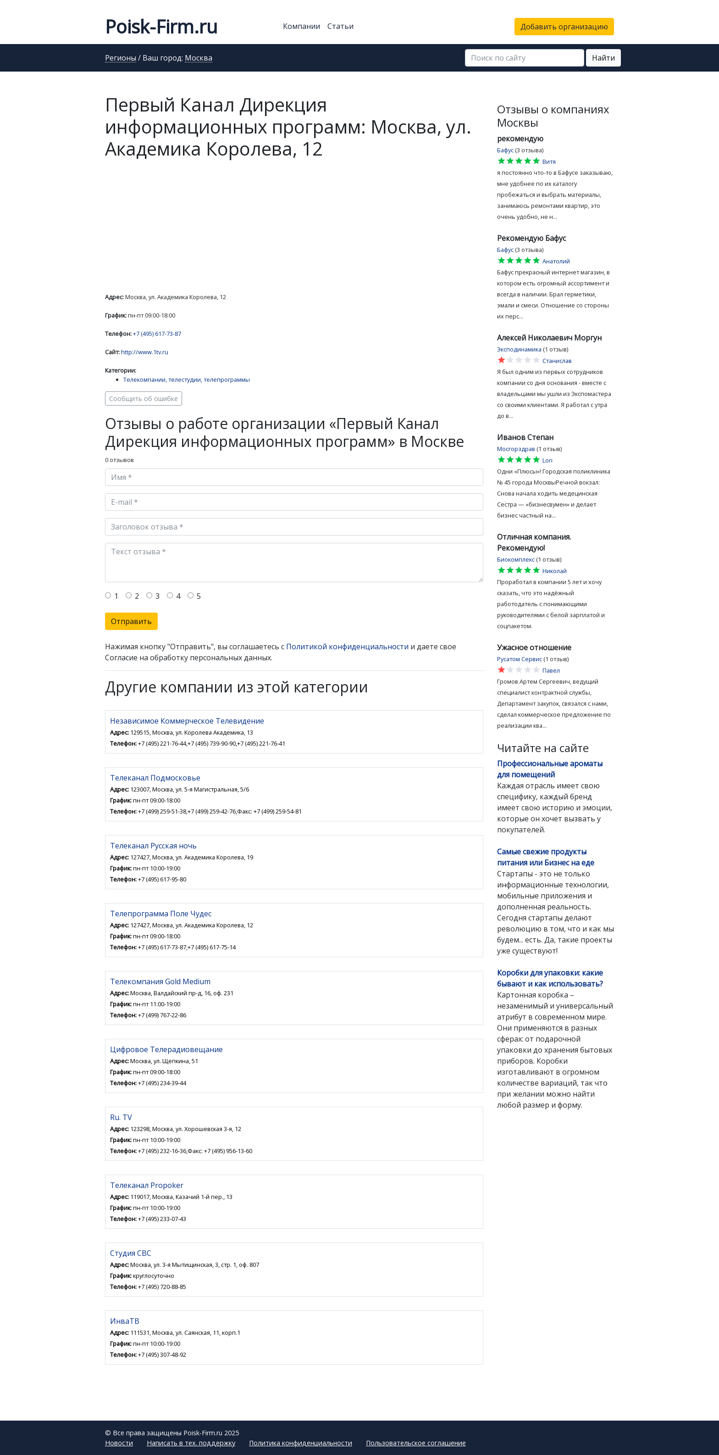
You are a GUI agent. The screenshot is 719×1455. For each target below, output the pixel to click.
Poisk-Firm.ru (161, 26)
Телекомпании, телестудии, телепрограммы (186, 379)
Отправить (131, 621)
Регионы (120, 58)
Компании (301, 26)
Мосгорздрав (516, 449)
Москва (198, 58)
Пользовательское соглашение (416, 1442)
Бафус (505, 150)
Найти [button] (603, 58)
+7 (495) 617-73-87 (157, 333)
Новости (119, 1442)
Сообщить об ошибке (143, 398)
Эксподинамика (519, 349)
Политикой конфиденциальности (347, 646)
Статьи (340, 26)
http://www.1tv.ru (144, 352)
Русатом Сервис (519, 659)
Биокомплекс (516, 559)
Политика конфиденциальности (300, 1442)
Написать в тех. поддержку (191, 1442)
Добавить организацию (564, 27)
